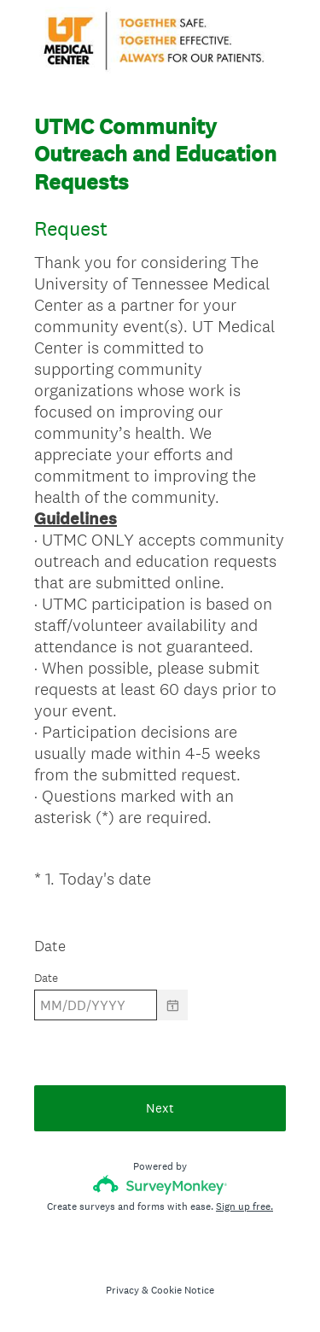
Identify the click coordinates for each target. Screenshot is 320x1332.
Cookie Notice (182, 1290)
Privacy (122, 1290)
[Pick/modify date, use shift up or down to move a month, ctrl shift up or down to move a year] (95, 1005)
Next (160, 1108)
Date (50, 945)
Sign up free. (244, 1206)
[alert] (160, 1035)
